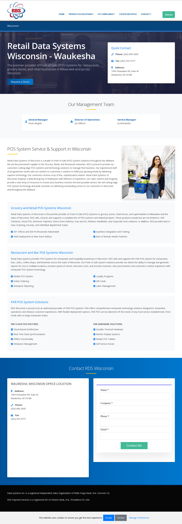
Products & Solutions (81, 14)
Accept (108, 517)
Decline (120, 517)
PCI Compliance (106, 14)
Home (61, 14)
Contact (146, 14)
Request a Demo (20, 81)
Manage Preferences (139, 517)
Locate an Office (128, 14)
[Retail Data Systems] (16, 10)
